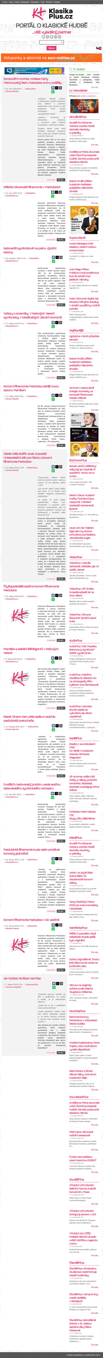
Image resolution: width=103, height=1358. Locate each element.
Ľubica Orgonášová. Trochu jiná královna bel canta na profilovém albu (84, 963)
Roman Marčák (12, 91)
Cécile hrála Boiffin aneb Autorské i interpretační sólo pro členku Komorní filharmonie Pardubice (28, 457)
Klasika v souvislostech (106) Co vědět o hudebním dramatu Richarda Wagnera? (82, 751)
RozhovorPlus (32, 985)
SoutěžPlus (76, 1179)
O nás (5, 2)
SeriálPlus (75, 738)
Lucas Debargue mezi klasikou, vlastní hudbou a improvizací (82, 247)
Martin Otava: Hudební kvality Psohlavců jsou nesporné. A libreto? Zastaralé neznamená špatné (81, 502)
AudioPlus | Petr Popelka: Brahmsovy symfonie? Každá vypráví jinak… (83, 650)
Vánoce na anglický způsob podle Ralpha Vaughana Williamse (81, 989)
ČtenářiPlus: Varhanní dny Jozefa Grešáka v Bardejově (83, 1298)
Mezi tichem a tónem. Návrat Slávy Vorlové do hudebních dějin (82, 1074)
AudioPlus (75, 640)
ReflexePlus (31, 89)
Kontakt (57, 2)
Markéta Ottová (12, 928)
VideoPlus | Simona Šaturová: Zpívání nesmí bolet (82, 618)
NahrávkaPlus (78, 928)
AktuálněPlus (77, 117)
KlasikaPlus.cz (12, 196)
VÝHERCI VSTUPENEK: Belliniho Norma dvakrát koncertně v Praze (82, 1189)
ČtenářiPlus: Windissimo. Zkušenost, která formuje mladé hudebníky (83, 1272)
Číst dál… (61, 180)
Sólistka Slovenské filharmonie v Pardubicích (32, 187)
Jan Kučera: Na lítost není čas (22, 978)
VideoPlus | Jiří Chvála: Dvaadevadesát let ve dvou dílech (81, 592)
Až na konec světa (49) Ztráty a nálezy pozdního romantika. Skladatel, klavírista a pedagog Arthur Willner (84, 783)
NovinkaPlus (77, 1011)
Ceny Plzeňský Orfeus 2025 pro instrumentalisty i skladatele (83, 905)
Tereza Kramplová (13, 987)
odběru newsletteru (88, 96)
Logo (11, 2)
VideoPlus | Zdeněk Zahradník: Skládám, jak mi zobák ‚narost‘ (84, 566)
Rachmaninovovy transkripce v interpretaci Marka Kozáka (83, 1020)
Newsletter (35, 2)
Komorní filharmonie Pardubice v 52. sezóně (31, 920)
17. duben (79, 69)
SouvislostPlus (78, 1097)
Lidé (42, 2)
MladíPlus (75, 838)
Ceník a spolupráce (21, 2)
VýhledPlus (30, 193)
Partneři (49, 2)
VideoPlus (75, 557)
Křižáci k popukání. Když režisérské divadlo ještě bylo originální (82, 937)
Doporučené (77, 238)
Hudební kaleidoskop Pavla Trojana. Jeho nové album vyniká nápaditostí (84, 1046)
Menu (51, 48)
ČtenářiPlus (76, 1263)
